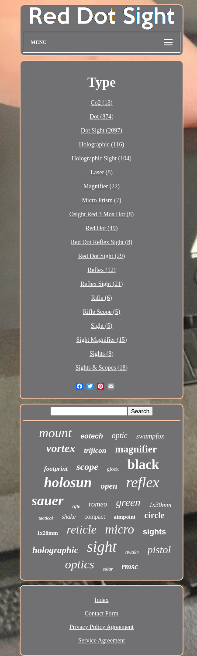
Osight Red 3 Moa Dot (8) (101, 214)
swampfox (150, 436)
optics (79, 564)
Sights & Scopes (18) (102, 367)
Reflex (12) (101, 270)
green (128, 502)
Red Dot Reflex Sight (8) (101, 242)
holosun (68, 482)
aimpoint (125, 516)
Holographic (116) (101, 144)
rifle (76, 506)
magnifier (136, 449)
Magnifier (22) (101, 186)
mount (55, 432)
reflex (142, 482)
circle (154, 515)
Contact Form (101, 613)
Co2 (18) (101, 102)
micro (120, 529)
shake (69, 516)
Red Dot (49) (102, 228)
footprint (56, 468)
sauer (48, 500)
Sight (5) (101, 326)
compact (94, 516)
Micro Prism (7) (101, 200)
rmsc (129, 566)
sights (154, 531)
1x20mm (47, 533)
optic (120, 435)
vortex (60, 448)
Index (102, 600)
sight (102, 546)
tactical (45, 517)
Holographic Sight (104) (101, 158)
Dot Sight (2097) (101, 130)
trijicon (95, 450)
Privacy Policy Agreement (101, 627)
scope (87, 466)
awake (132, 552)
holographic (55, 550)
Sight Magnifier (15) (101, 339)
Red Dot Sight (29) (101, 256)
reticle (82, 529)
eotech (91, 436)
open (108, 485)
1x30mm (160, 504)
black (143, 464)
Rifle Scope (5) (102, 312)
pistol (159, 549)
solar (108, 568)
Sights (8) (102, 353)
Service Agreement (101, 640)
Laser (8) (101, 172)
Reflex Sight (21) (101, 284)
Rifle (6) (101, 298)
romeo (98, 504)
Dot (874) (102, 116)
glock (113, 469)
